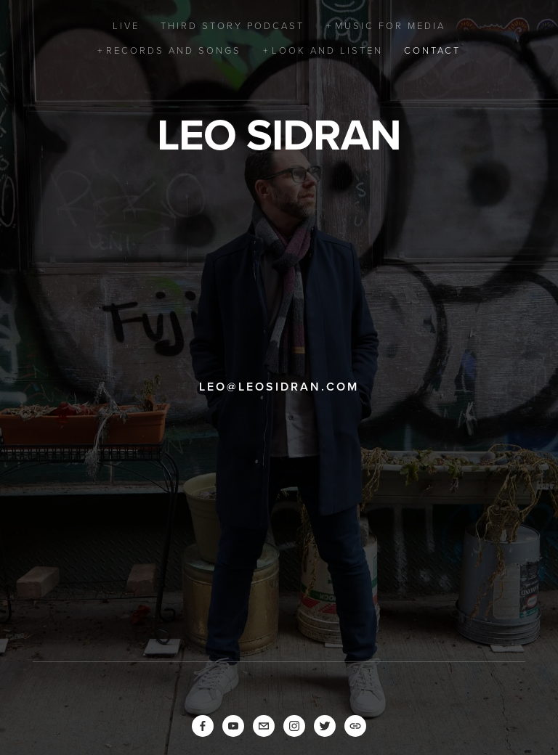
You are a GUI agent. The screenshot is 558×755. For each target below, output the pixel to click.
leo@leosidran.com (279, 386)
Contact (432, 50)
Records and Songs (173, 50)
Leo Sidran (279, 134)
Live (126, 25)
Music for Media (390, 25)
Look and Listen (327, 50)
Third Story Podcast (232, 25)
